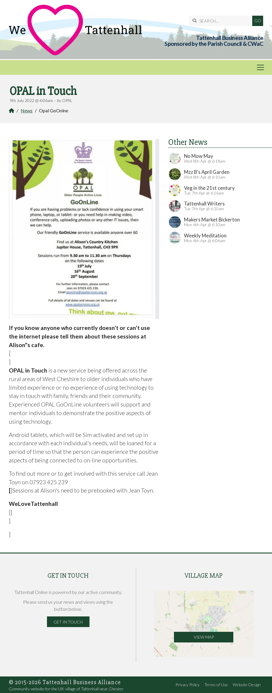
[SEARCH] (222, 21)
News (26, 110)
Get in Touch (68, 621)
